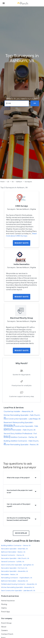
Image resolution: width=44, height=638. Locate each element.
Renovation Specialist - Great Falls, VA (14, 549)
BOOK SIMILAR (21, 533)
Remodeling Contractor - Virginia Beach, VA (16, 578)
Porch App (5, 612)
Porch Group (6, 623)
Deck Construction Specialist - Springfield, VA (17, 565)
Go (35, 103)
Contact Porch (7, 634)
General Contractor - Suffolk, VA (12, 562)
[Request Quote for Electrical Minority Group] (21, 350)
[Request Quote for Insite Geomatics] (21, 296)
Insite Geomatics (21, 264)
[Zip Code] (17, 103)
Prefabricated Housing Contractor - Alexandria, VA (19, 584)
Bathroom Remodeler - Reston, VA (13, 552)
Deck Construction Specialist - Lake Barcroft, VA (18, 591)
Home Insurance (8, 601)
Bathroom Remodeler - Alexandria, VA (14, 581)
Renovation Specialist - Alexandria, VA (14, 571)
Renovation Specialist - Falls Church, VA (15, 558)
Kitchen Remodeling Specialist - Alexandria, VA (17, 587)
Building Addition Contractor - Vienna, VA (15, 545)
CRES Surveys (21, 206)
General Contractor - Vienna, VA (12, 555)
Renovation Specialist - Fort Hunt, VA (14, 568)
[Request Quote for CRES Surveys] (21, 243)
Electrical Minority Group (21, 318)
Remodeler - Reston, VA (9, 574)
